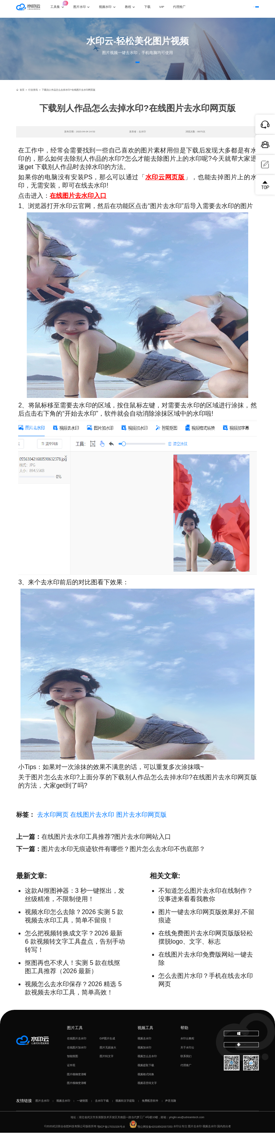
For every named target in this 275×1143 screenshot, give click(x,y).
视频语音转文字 (147, 1092)
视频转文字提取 (125, 1110)
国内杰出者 (224, 1136)
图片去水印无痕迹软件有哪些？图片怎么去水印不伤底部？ (123, 859)
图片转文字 (106, 1066)
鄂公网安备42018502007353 (151, 1136)
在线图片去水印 (92, 824)
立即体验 (137, 67)
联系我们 (185, 1066)
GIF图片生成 (107, 1048)
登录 (225, 8)
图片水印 (86, 9)
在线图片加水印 (76, 1057)
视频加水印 (144, 1057)
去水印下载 (102, 1110)
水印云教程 (187, 1048)
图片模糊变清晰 (76, 1084)
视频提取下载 (146, 1075)
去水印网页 (53, 824)
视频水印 (112, 9)
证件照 (71, 1075)
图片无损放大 (108, 1057)
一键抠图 (82, 1110)
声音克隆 (170, 1110)
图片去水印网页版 (141, 824)
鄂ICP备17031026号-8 (111, 1136)
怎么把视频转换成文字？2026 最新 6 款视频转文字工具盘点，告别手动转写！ (74, 951)
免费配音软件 (150, 1110)
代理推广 (185, 1075)
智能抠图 (72, 1066)
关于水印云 (187, 1057)
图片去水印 (42, 1110)
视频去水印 (144, 1048)
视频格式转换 (146, 1084)
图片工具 (75, 1037)
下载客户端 (248, 8)
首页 (20, 99)
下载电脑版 (241, 1044)
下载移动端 (241, 1060)
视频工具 (145, 1037)
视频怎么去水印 (147, 1066)
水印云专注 (180, 1136)
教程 (135, 9)
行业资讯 (33, 99)
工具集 (64, 6)
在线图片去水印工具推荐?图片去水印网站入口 (106, 847)
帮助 (184, 1037)
